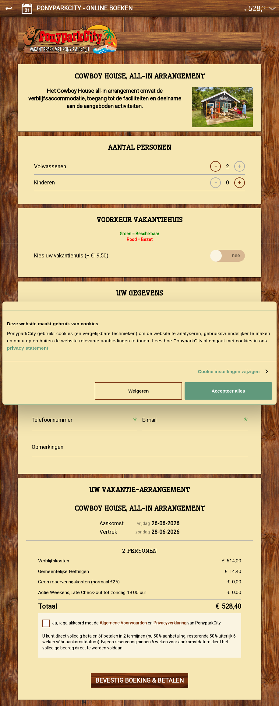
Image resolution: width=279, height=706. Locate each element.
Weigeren (138, 390)
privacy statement (27, 347)
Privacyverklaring (170, 622)
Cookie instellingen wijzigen (229, 371)
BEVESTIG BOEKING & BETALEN (139, 680)
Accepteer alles (228, 390)
